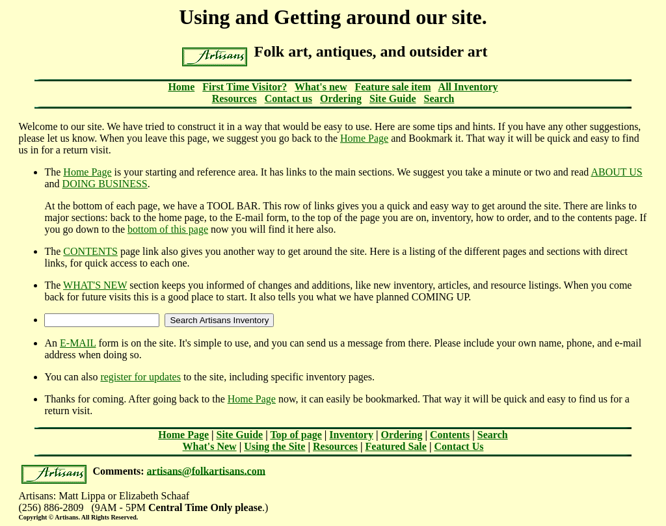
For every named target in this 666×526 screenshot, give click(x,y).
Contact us (288, 98)
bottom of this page (167, 229)
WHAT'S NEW (95, 285)
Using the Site (274, 446)
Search (439, 98)
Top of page (295, 434)
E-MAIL (78, 342)
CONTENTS (90, 251)
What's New (210, 446)
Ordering (341, 98)
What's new (321, 86)
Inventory (351, 434)
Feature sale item (392, 86)
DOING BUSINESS (105, 183)
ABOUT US (616, 172)
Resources (234, 98)
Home (181, 86)
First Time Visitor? (244, 86)
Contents (450, 434)
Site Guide (392, 98)
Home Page (364, 138)
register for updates (140, 376)
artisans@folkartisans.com (206, 470)
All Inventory (468, 86)
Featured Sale (396, 446)
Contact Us (458, 446)
